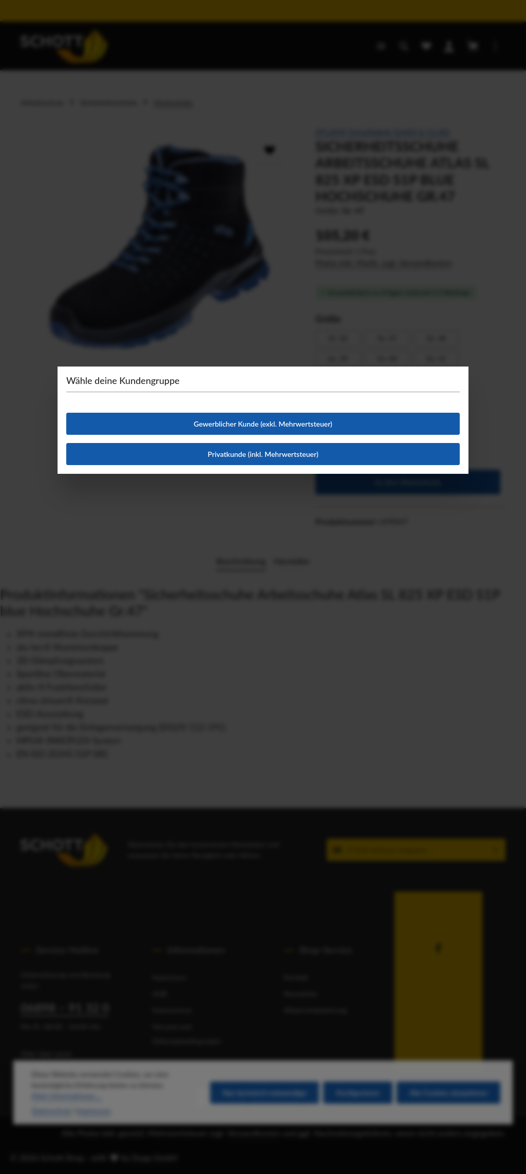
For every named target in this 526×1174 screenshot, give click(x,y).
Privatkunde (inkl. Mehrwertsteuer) (263, 454)
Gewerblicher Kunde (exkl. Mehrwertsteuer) (263, 423)
